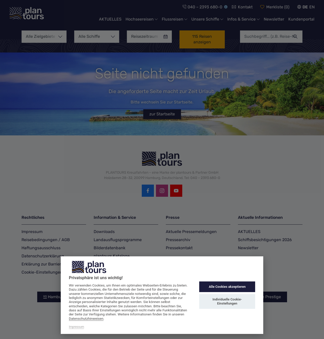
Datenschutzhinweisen (86, 318)
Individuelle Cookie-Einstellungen (227, 301)
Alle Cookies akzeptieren (227, 287)
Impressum (76, 327)
